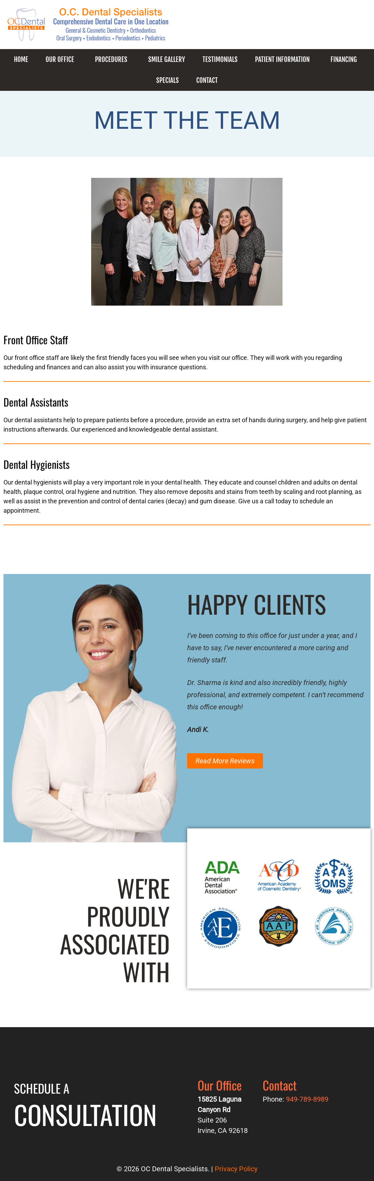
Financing (344, 59)
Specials (167, 80)
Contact (207, 80)
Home (21, 59)
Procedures (111, 59)
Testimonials (220, 59)
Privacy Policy (236, 1169)
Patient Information (282, 59)
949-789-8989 (248, 28)
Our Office (60, 59)
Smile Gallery (166, 59)
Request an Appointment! (325, 28)
